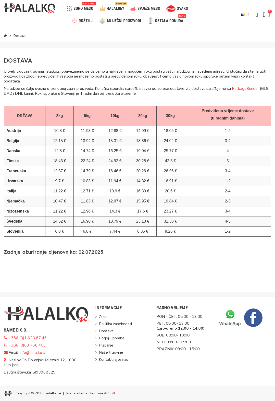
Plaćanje (106, 345)
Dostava (106, 331)
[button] (257, 15)
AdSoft (109, 392)
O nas (104, 317)
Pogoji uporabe (112, 338)
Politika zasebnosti (115, 324)
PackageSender (245, 88)
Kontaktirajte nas (113, 359)
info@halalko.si (33, 352)
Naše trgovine (111, 352)
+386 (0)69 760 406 (27, 345)
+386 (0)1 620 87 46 (28, 338)
